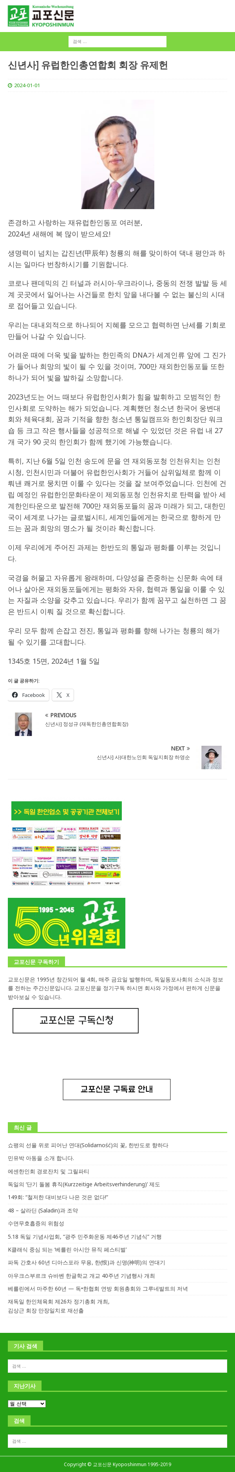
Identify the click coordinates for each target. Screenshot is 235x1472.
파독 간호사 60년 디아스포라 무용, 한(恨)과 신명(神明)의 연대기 (86, 1262)
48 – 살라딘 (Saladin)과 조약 (43, 1210)
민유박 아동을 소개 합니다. (41, 1158)
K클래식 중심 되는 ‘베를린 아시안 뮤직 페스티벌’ (67, 1249)
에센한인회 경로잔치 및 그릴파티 (48, 1171)
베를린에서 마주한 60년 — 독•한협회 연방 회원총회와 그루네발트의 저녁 (98, 1288)
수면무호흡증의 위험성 (36, 1223)
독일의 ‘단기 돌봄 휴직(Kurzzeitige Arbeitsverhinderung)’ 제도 (84, 1184)
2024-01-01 (27, 85)
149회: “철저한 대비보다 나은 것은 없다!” (58, 1197)
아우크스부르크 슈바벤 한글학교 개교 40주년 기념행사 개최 (81, 1275)
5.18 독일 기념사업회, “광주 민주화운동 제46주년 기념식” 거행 (85, 1236)
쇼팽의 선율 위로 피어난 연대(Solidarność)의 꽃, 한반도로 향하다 (88, 1145)
